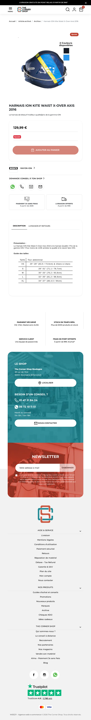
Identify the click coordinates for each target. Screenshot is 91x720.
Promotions (45, 597)
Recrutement (45, 640)
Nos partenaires (45, 645)
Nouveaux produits (45, 601)
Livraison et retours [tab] (39, 226)
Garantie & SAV (45, 567)
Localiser (45, 383)
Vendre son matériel (45, 654)
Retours (45, 553)
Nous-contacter (45, 423)
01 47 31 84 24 (26, 400)
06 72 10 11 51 (25, 406)
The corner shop (45, 626)
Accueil (12, 21)
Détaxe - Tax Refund (45, 562)
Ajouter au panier (45, 150)
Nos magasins (45, 649)
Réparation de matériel (45, 558)
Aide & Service (45, 530)
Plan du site (45, 571)
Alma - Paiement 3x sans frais (45, 658)
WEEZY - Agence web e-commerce (25, 714)
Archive (37, 21)
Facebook (33, 674)
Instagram (44, 674)
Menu (10, 9)
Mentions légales (45, 540)
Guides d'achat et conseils (45, 592)
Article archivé (24, 21)
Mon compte (45, 576)
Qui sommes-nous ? (45, 631)
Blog (45, 663)
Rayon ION (21, 168)
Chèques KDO (45, 615)
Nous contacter (45, 580)
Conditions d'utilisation (45, 544)
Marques (45, 606)
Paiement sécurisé (45, 549)
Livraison (45, 535)
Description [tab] (19, 226)
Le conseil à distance (45, 636)
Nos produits (45, 587)
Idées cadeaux (45, 619)
